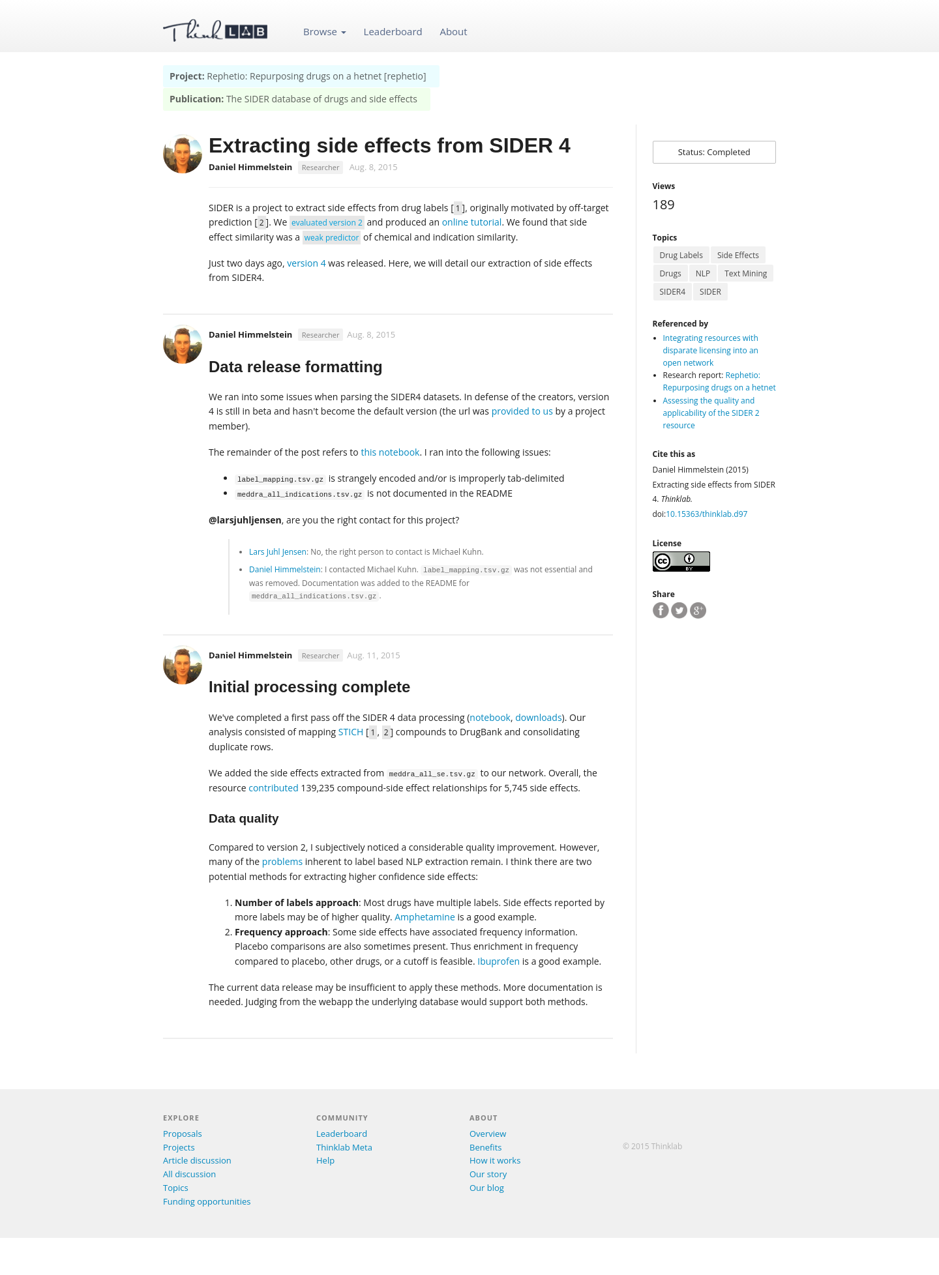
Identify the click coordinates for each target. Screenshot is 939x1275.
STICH (350, 731)
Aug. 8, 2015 (374, 167)
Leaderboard (393, 31)
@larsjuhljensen (245, 520)
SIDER (710, 291)
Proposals (182, 1133)
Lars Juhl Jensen (277, 551)
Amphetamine (425, 917)
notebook (490, 717)
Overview (488, 1133)
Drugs (670, 273)
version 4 (306, 263)
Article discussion (197, 1160)
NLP (703, 273)
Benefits (485, 1147)
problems (282, 861)
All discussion (189, 1174)
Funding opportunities (206, 1201)
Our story (488, 1174)
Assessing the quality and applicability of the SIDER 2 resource (711, 413)
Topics (175, 1188)
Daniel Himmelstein (250, 334)
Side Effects (738, 255)
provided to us (522, 411)
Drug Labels (681, 255)
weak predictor (332, 237)
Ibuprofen (498, 961)
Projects (179, 1147)
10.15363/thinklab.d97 (706, 514)
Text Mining (745, 273)
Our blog (487, 1188)
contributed (273, 788)
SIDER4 (673, 291)
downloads (538, 717)
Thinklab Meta (344, 1147)
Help (325, 1160)
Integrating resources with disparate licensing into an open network (710, 350)
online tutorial (472, 222)
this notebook (390, 452)
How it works (495, 1160)
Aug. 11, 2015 (373, 655)
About (453, 31)
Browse (324, 31)
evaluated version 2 (327, 222)
